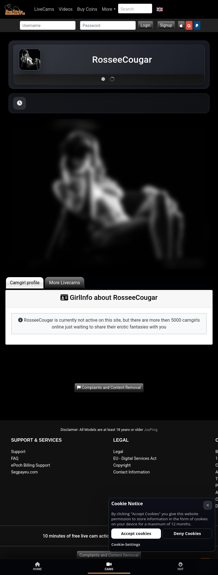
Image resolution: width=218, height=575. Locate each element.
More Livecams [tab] (64, 282)
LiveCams (44, 9)
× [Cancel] (207, 505)
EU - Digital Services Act (134, 458)
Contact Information (131, 472)
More (107, 9)
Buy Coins (87, 9)
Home (37, 566)
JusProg (151, 429)
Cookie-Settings (125, 544)
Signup (166, 25)
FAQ (14, 458)
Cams (109, 566)
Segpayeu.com (24, 472)
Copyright (122, 465)
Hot (180, 566)
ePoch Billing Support (30, 465)
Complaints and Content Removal (109, 555)
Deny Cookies (187, 533)
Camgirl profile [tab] (24, 282)
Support (18, 451)
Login (145, 25)
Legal (118, 451)
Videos (66, 9)
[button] (159, 9)
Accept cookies (136, 533)
